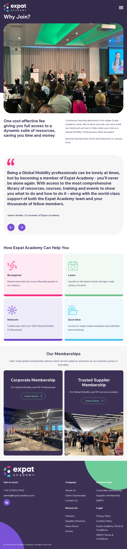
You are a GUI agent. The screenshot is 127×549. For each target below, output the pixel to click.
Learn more (31, 396)
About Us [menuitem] (70, 490)
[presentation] (11, 227)
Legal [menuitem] (99, 507)
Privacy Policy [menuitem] (103, 515)
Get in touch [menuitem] (11, 482)
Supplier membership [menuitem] (108, 495)
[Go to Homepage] (15, 8)
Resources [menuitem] (71, 507)
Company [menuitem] (70, 482)
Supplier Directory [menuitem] (75, 520)
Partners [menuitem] (70, 515)
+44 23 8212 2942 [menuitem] (14, 490)
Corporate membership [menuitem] (109, 490)
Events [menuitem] (69, 531)
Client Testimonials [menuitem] (75, 495)
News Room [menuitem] (72, 526)
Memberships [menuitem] (104, 482)
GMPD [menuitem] (100, 500)
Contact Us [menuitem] (71, 500)
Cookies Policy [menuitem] (104, 520)
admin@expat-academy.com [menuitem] (19, 495)
